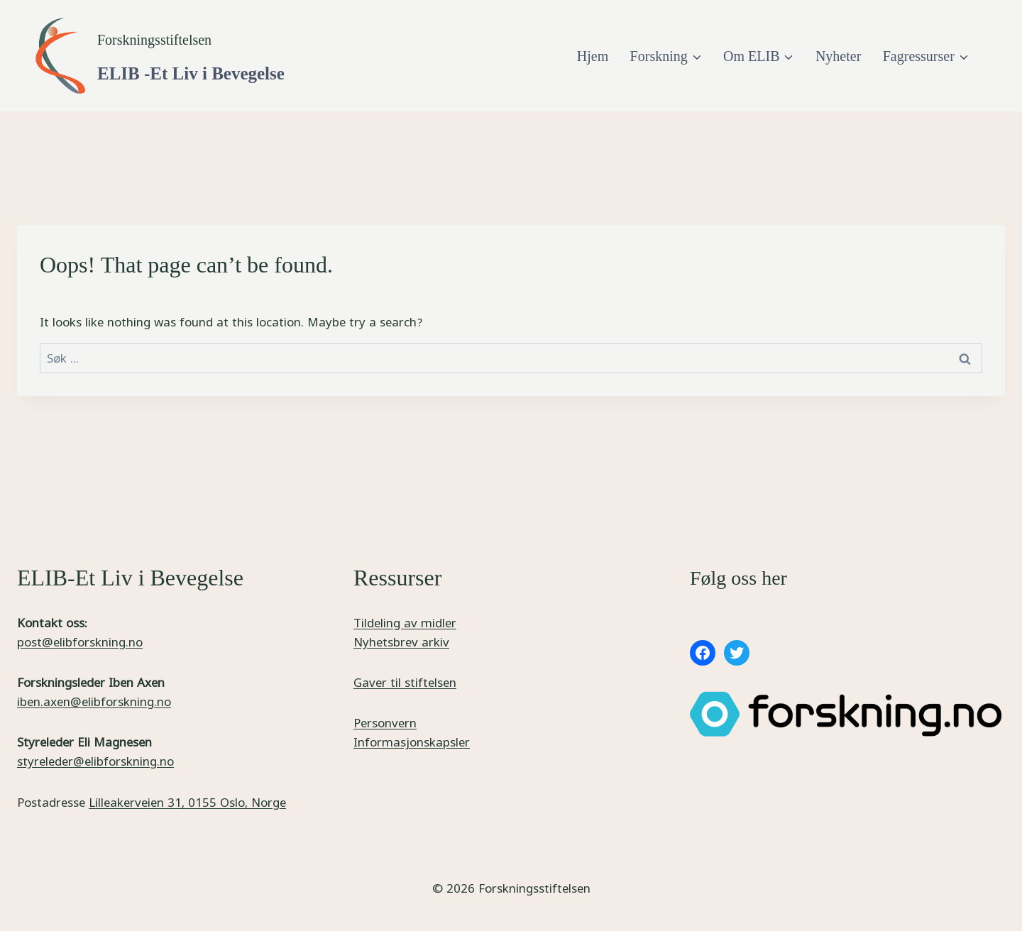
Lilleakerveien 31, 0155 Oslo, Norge (187, 802)
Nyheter (838, 56)
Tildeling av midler (404, 622)
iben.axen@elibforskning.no (94, 701)
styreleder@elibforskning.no (95, 761)
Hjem (592, 56)
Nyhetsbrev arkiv (401, 641)
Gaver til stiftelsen (404, 682)
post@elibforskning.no (80, 641)
